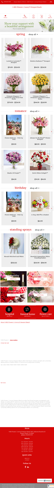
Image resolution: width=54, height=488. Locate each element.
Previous (2, 54)
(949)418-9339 (7, 1)
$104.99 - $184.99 (40, 263)
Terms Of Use (5, 487)
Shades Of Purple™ (14, 173)
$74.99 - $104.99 (14, 67)
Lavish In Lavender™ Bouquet (13, 61)
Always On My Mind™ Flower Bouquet (40, 138)
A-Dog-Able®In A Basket (40, 215)
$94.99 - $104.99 (40, 67)
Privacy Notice (13, 487)
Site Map (32, 487)
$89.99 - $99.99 (40, 144)
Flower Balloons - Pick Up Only (14, 138)
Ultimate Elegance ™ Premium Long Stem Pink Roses (14, 97)
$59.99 (13, 144)
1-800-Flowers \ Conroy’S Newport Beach (27, 7)
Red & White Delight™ (40, 173)
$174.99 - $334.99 (13, 102)
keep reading (13, 340)
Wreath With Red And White (14, 256)
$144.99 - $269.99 (40, 102)
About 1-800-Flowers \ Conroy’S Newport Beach (15, 322)
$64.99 (40, 221)
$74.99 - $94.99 (40, 179)
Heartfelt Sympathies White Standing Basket (40, 257)
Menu (5, 17)
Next (51, 54)
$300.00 (14, 263)
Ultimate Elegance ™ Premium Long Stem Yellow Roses (40, 97)
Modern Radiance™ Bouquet (40, 61)
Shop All (32, 34)
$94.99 (13, 179)
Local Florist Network (24, 487)
